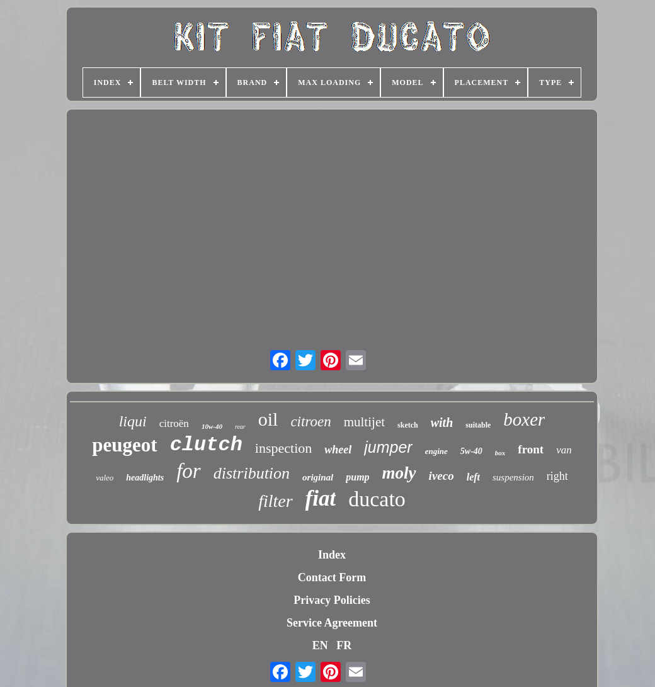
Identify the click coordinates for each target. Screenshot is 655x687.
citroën (174, 423)
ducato (377, 499)
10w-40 (212, 426)
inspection (283, 448)
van (564, 450)
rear (240, 426)
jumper (388, 447)
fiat (320, 498)
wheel (337, 449)
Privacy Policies (331, 600)
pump (357, 477)
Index (332, 554)
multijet (364, 421)
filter (275, 501)
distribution (252, 473)
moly (399, 472)
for (188, 471)
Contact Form (332, 577)
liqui (133, 421)
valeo (104, 477)
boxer (524, 419)
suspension (513, 477)
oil (268, 419)
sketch (407, 425)
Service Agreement (332, 622)
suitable (478, 425)
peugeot (124, 445)
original (317, 477)
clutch (206, 445)
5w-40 (471, 451)
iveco (441, 475)
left (473, 477)
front (531, 449)
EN (320, 645)
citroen (310, 421)
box (500, 453)
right (557, 476)
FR (343, 645)
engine (436, 451)
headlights (145, 477)
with (442, 422)
